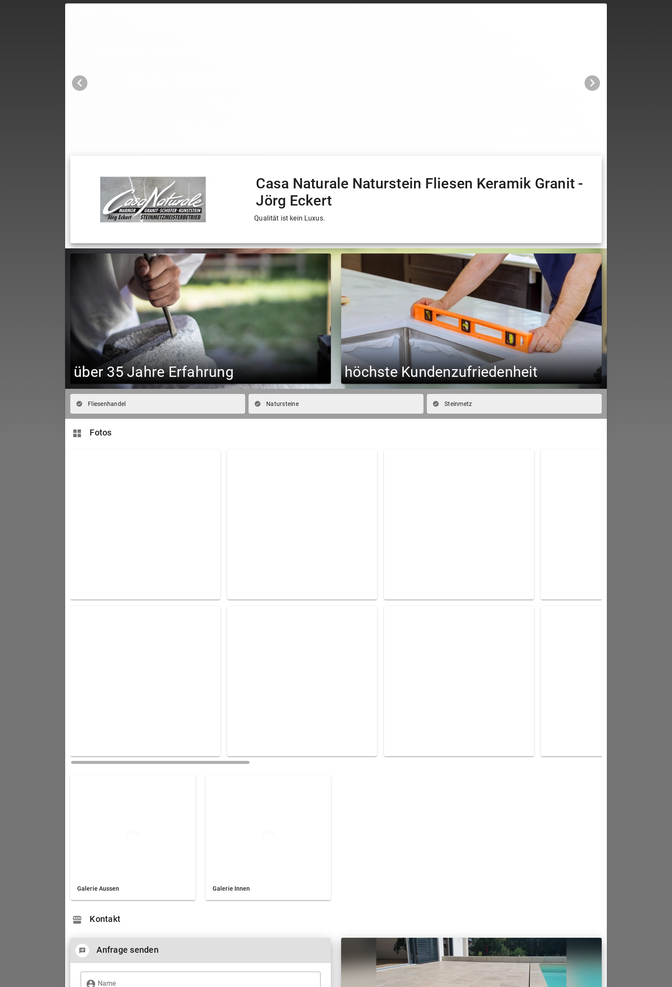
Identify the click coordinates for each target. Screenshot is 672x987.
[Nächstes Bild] (592, 83)
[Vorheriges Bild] (79, 83)
